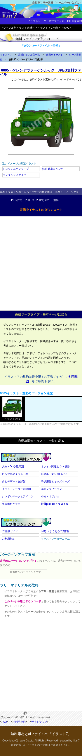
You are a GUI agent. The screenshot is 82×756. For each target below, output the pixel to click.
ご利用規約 (8, 538)
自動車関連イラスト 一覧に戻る (41, 441)
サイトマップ (39, 721)
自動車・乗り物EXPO (53, 474)
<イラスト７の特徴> (48, 27)
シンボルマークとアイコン (17, 496)
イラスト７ (6, 54)
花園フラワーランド (53, 488)
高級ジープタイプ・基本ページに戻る (41, 314)
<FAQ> (67, 27)
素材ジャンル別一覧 (29, 54)
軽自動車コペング (52, 168)
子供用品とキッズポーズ (55, 481)
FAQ (55, 531)
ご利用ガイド (10, 531)
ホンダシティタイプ (14, 175)
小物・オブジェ (50, 496)
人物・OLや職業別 (13, 466)
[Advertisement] (41, 262)
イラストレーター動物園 (16, 488)
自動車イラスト (54, 54)
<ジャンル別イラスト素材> (18, 27)
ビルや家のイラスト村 (15, 474)
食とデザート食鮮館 (14, 481)
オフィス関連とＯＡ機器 (55, 466)
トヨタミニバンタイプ (16, 168)
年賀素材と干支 (11, 503)
